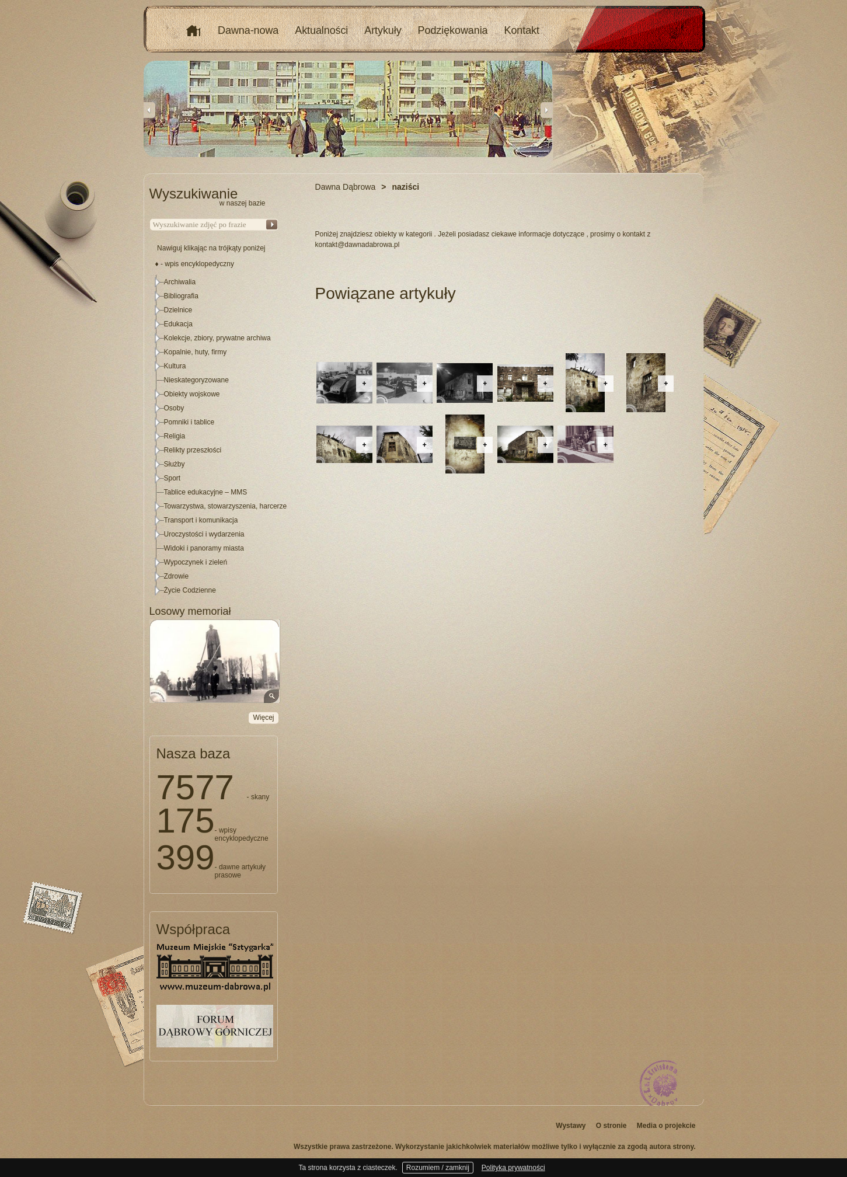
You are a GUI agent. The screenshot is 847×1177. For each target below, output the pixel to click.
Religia (175, 436)
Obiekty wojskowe (192, 394)
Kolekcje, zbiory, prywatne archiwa (217, 338)
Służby (174, 464)
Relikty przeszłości (193, 450)
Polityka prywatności (513, 1168)
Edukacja (178, 324)
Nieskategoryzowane (196, 380)
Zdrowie (176, 576)
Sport (172, 478)
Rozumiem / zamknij (437, 1168)
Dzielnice (178, 310)
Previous (149, 110)
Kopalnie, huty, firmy (195, 352)
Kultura (175, 366)
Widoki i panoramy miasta (204, 548)
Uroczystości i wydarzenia (204, 534)
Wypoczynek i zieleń (196, 562)
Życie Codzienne (190, 590)
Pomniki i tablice (189, 422)
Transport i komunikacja (201, 520)
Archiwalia (180, 282)
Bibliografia (181, 296)
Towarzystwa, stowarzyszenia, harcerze (225, 506)
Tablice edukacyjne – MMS (206, 492)
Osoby (174, 408)
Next (546, 110)
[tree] (214, 436)
